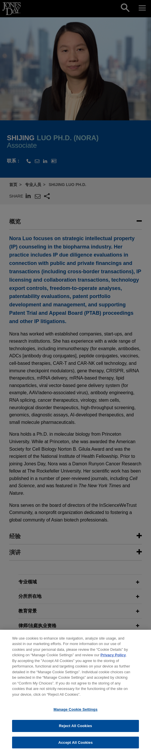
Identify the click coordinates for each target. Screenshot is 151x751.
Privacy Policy (113, 659)
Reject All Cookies (75, 730)
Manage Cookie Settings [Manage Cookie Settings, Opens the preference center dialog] (75, 713)
